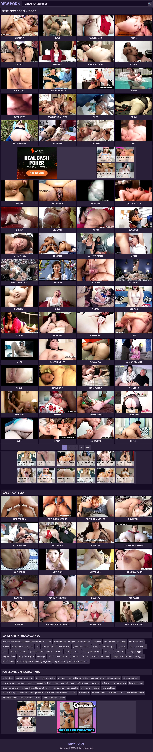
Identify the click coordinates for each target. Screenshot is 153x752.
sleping (96, 688)
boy (37, 678)
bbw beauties (72, 688)
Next (88, 447)
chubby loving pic (134, 651)
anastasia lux (58, 688)
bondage (41, 656)
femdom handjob (10, 697)
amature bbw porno (18, 651)
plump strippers (50, 697)
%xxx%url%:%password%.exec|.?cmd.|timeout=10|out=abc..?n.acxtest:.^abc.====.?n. (39, 693)
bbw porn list (8, 661)
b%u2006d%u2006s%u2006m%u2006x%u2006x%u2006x (27, 641)
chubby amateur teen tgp (115, 641)
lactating (105, 683)
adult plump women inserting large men (34, 661)
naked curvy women (137, 646)
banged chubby (48, 646)
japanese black (108, 688)
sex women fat (98, 693)
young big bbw (9, 683)
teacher (6, 646)
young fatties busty (81, 646)
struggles (139, 656)
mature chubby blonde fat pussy (35, 688)
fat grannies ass (136, 683)
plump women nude (100, 656)
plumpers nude (36, 651)
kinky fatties (8, 678)
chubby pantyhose (43, 683)
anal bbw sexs (63, 656)
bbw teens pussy (136, 641)
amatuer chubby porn (134, 693)
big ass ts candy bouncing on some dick (71, 661)
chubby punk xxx (72, 651)
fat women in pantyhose (22, 646)
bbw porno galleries (24, 678)
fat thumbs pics (108, 646)
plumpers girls (48, 678)
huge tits (108, 651)
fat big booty (83, 683)
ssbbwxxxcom (27, 697)
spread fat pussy (25, 683)
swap (5, 651)
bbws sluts (119, 651)
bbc (56, 683)
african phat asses (54, 651)
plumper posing (119, 683)
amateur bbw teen (131, 678)
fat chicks (122, 646)
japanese (97, 641)
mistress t (85, 688)
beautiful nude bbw (80, 656)
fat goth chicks (9, 656)
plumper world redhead (122, 656)
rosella (95, 646)
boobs (62, 697)
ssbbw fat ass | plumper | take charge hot (72, 641)
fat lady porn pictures (92, 651)
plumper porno (97, 678)
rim (37, 646)
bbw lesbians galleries (78, 678)
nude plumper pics (11, 688)
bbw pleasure (64, 646)
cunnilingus (84, 693)
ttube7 (51, 656)
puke (38, 697)
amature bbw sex (115, 693)
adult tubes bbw (67, 683)
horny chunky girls (26, 656)
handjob (95, 683)
